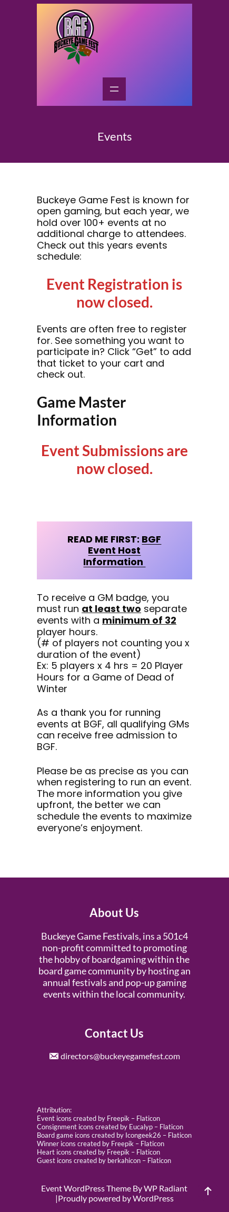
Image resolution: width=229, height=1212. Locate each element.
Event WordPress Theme (87, 1188)
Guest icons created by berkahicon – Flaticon (104, 1160)
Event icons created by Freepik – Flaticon (98, 1118)
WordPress (153, 1198)
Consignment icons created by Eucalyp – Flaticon (110, 1126)
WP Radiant (165, 1188)
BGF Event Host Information (122, 550)
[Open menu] (114, 89)
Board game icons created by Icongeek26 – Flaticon (114, 1135)
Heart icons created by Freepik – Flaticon (98, 1152)
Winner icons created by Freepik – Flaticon (100, 1143)
